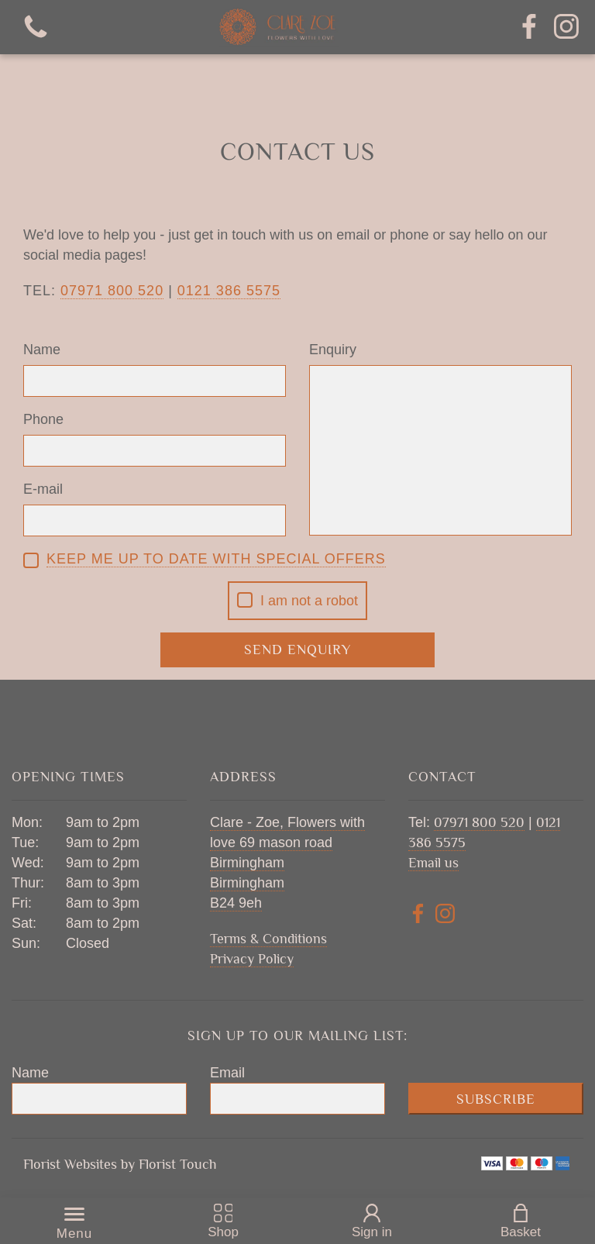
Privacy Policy (252, 959)
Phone (43, 419)
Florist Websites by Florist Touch (120, 1164)
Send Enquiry (297, 649)
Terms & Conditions (268, 938)
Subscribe (495, 1099)
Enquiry (332, 349)
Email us (433, 862)
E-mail (43, 489)
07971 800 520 (479, 822)
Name (41, 349)
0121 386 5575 (228, 290)
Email (227, 1072)
